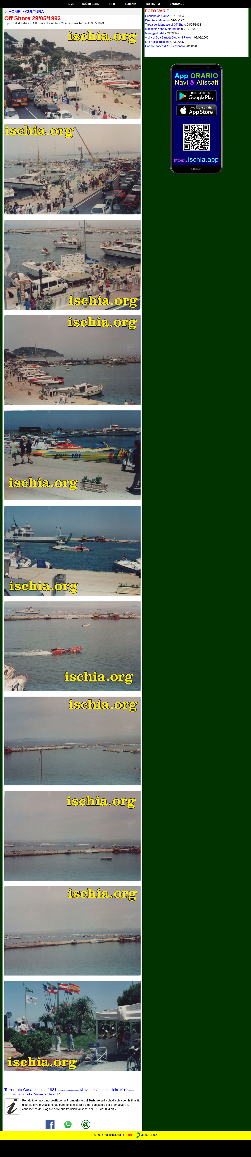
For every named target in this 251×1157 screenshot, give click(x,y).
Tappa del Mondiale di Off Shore (166, 24)
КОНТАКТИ (153, 4)
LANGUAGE (177, 4)
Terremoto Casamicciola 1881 (30, 1089)
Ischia (130, 1135)
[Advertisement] (125, 1148)
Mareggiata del (155, 33)
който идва (90, 4)
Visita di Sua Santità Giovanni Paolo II (169, 37)
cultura (34, 11)
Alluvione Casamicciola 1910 (103, 1090)
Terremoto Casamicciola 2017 (38, 1094)
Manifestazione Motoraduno (163, 28)
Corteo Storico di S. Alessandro (165, 46)
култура (130, 4)
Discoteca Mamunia (158, 20)
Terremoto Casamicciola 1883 (68, 1090)
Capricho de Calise (157, 16)
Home (70, 4)
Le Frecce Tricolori (157, 41)
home (14, 11)
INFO (112, 4)
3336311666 (146, 1134)
